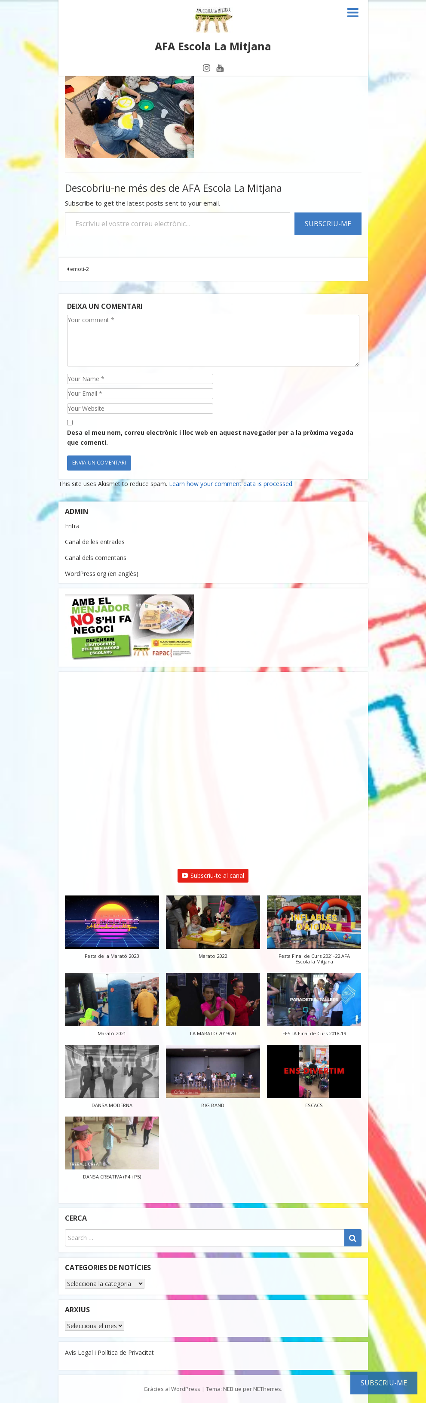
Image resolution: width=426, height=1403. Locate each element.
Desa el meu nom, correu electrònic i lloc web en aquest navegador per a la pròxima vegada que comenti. (210, 437)
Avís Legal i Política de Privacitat (109, 1352)
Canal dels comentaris (95, 558)
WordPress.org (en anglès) (101, 573)
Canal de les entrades (95, 542)
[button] (111, 931)
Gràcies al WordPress (172, 1389)
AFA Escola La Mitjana (213, 46)
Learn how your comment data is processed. (231, 484)
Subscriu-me (328, 223)
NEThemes (267, 1389)
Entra (72, 526)
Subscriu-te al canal (213, 875)
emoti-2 (78, 269)
